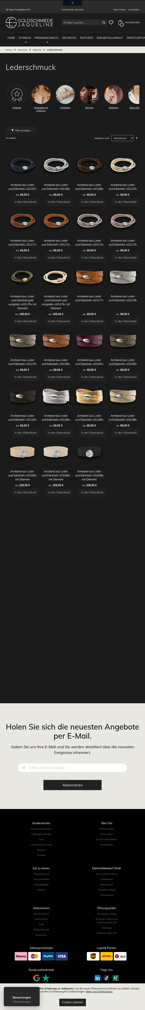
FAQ (41, 839)
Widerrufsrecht (41, 929)
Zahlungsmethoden (41, 834)
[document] (72, 996)
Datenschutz (41, 919)
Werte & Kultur (106, 828)
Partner (41, 889)
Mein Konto (120, 9)
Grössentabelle (41, 879)
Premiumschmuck (45, 36)
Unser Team (106, 834)
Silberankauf (106, 884)
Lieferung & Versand (41, 844)
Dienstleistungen (130, 36)
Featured (81, 36)
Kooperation (106, 844)
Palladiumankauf (107, 889)
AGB (41, 924)
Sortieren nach (102, 135)
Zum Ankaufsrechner (107, 873)
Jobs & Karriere (41, 913)
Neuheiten (66, 36)
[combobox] (84, 22)
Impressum (41, 934)
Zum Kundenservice (41, 828)
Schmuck (26, 36)
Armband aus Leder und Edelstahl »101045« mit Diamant (22, 531)
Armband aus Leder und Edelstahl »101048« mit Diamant (89, 531)
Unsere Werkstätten (106, 839)
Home (9, 46)
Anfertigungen (41, 884)
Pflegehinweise (41, 873)
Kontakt (41, 855)
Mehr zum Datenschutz (99, 991)
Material (37, 46)
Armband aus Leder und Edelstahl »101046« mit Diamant (56, 531)
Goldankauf (107, 879)
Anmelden (133, 9)
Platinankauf (106, 895)
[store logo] (29, 22)
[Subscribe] (72, 785)
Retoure (41, 849)
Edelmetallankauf (103, 36)
